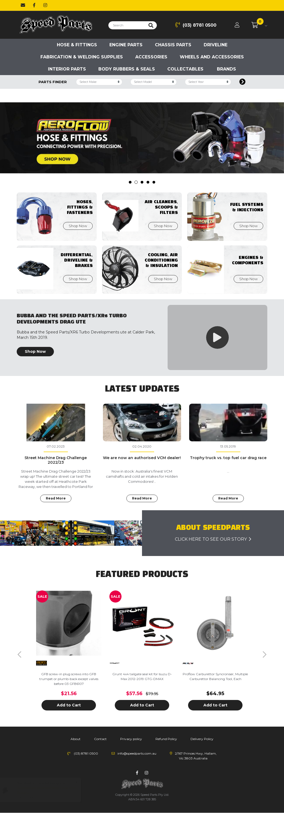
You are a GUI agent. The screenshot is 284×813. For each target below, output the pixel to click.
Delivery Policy (202, 739)
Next (264, 654)
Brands (226, 69)
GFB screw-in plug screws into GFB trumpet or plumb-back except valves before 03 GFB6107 (68, 679)
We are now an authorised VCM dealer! (142, 457)
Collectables (185, 69)
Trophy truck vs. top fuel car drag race (228, 457)
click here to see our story (213, 539)
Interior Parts (67, 69)
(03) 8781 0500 (195, 25)
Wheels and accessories (212, 56)
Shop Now (35, 351)
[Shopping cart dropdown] (259, 25)
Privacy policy (131, 739)
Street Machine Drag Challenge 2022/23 (56, 460)
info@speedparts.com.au (136, 753)
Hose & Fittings (77, 44)
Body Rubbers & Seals (126, 69)
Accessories (151, 56)
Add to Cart (69, 705)
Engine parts (126, 44)
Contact (100, 739)
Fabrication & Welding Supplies (81, 56)
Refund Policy (166, 739)
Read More (56, 498)
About (76, 739)
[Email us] (23, 5)
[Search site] (151, 25)
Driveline (215, 44)
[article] (68, 654)
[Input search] (126, 25)
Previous (19, 654)
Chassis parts (173, 44)
